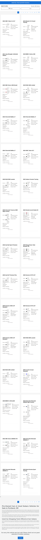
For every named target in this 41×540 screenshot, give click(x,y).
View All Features (10, 35)
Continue (20, 537)
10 (34, 12)
